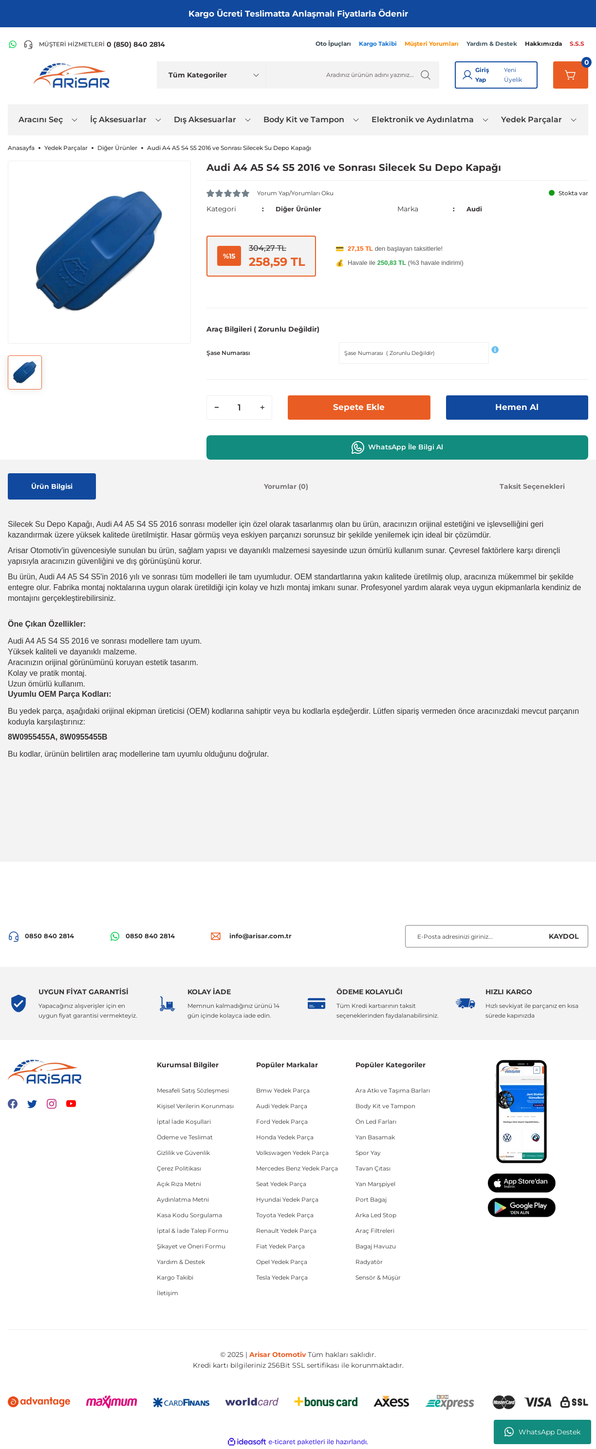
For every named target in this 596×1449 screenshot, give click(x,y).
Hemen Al (517, 407)
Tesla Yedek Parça (282, 1277)
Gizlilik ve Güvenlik (183, 1152)
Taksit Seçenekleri (532, 486)
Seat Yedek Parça (281, 1184)
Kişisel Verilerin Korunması (195, 1106)
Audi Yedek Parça (281, 1106)
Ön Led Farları (375, 1121)
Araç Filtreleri (374, 1230)
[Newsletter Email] (496, 936)
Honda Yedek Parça (285, 1137)
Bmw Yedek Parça (283, 1090)
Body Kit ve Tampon (385, 1106)
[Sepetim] (570, 75)
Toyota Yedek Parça (285, 1215)
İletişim (167, 1293)
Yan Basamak (375, 1137)
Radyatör (369, 1261)
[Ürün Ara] (352, 75)
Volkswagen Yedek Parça (292, 1152)
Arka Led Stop (375, 1215)
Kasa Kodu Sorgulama (189, 1215)
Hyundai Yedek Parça (287, 1199)
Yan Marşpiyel (375, 1184)
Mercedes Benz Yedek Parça (297, 1168)
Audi (475, 208)
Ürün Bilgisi (52, 486)
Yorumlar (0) (286, 486)
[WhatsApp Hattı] (13, 44)
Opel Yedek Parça (281, 1261)
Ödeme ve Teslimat (185, 1137)
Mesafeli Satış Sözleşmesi (193, 1090)
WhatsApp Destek (542, 1432)
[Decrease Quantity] (216, 407)
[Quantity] (239, 407)
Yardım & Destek (181, 1261)
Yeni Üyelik (513, 74)
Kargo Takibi (175, 1277)
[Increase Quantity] (262, 407)
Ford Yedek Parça (282, 1121)
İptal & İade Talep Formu (192, 1230)
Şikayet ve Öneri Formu (191, 1246)
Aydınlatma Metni (183, 1199)
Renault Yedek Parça (286, 1230)
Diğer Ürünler (300, 208)
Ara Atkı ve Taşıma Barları (392, 1090)
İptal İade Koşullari (184, 1121)
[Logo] (73, 75)
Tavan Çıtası (373, 1168)
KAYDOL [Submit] (563, 936)
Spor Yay (368, 1152)
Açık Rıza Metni (179, 1184)
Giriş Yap (482, 74)
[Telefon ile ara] (94, 44)
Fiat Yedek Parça (280, 1246)
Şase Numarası (228, 352)
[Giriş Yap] (467, 75)
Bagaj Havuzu (375, 1246)
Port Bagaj (371, 1199)
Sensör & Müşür (378, 1277)
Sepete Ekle (359, 407)
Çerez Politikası (179, 1168)
